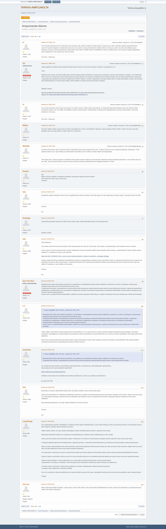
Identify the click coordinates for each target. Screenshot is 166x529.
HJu (24, 192)
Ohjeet (127, 526)
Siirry (116, 514)
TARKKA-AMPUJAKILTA (35, 7)
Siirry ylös (25, 506)
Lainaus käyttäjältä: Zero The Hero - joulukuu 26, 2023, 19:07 (62, 310)
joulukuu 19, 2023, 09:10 (47, 239)
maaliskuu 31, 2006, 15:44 (48, 125)
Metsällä (26, 146)
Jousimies (27, 350)
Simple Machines (33, 526)
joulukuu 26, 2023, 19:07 (47, 281)
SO (24, 63)
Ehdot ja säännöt (135, 526)
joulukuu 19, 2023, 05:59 (47, 218)
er (23, 42)
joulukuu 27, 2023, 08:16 (47, 421)
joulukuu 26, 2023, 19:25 (47, 305)
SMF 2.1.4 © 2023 (24, 526)
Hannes (26, 171)
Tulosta (141, 36)
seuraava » (140, 31)
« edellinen (131, 31)
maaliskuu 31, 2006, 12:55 (48, 63)
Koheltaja (26, 218)
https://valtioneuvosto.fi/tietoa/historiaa (53, 372)
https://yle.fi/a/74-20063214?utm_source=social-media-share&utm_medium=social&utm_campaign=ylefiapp (75, 256)
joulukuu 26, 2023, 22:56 (47, 387)
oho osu (26, 484)
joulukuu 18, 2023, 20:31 (47, 171)
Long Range (27, 421)
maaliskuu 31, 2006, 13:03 (48, 104)
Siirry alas (25, 36)
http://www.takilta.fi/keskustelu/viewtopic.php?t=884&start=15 (69, 94)
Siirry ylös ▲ (143, 526)
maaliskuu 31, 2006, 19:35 (48, 146)
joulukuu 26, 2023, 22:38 (47, 349)
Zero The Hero (28, 281)
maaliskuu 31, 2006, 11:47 (48, 42)
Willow (25, 125)
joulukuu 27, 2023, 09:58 (47, 484)
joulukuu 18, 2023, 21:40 (47, 192)
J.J (24, 306)
